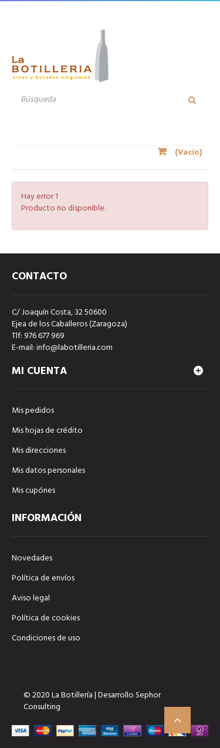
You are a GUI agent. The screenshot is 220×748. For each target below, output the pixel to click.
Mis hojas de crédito (47, 431)
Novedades (32, 558)
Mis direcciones (39, 451)
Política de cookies (46, 618)
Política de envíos (43, 578)
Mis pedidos (33, 411)
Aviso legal (31, 598)
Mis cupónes (33, 490)
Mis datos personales (48, 470)
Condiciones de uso (46, 638)
